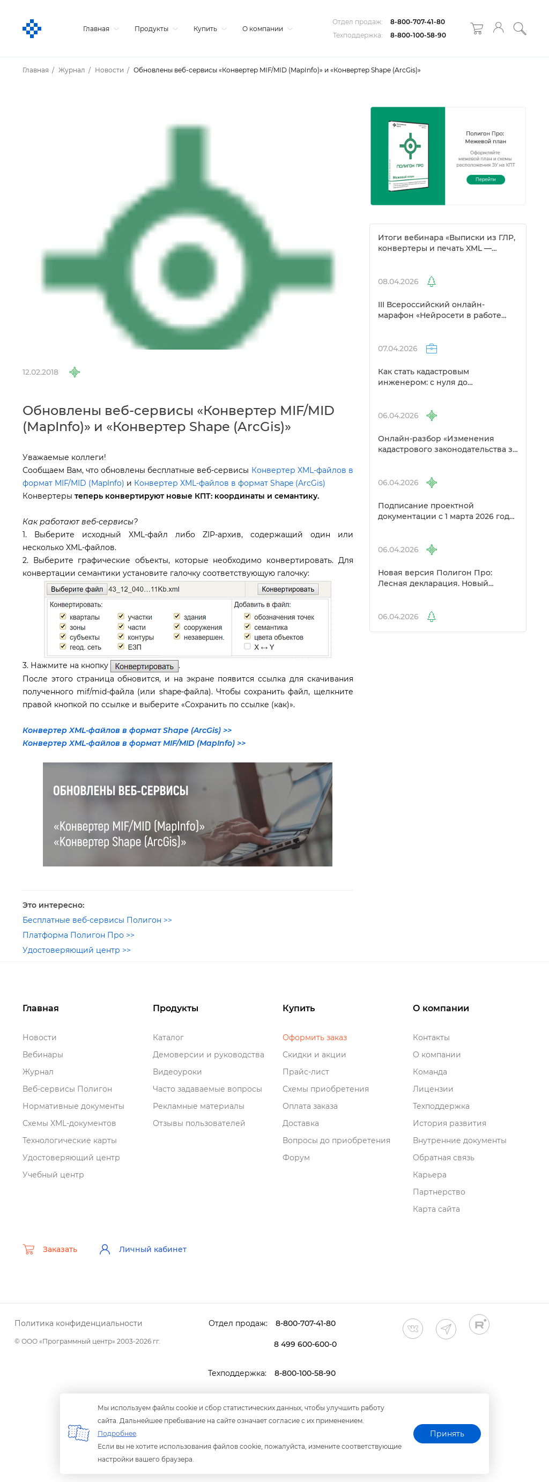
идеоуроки (177, 1072)
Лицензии (433, 1089)
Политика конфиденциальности (78, 1323)
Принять (447, 1434)
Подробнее (117, 1433)
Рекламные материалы (198, 1106)
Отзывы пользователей (199, 1123)
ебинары (43, 1054)
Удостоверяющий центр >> (77, 950)
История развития (449, 1123)
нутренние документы (460, 1140)
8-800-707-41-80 (417, 22)
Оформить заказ (315, 1037)
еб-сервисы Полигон (67, 1089)
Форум (296, 1157)
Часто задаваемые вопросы (207, 1089)
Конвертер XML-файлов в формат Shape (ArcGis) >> (127, 730)
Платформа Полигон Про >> (79, 935)
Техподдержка (441, 1106)
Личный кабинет (143, 1249)
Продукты (155, 29)
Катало (168, 1037)
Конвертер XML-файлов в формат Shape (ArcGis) (229, 483)
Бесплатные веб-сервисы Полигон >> (97, 920)
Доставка (301, 1123)
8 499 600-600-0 (305, 1344)
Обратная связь (443, 1157)
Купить (209, 29)
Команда (430, 1072)
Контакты (431, 1037)
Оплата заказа (310, 1106)
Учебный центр (53, 1175)
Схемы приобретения (326, 1089)
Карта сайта (436, 1209)
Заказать (50, 1249)
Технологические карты (70, 1140)
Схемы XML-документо (69, 1123)
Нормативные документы (73, 1106)
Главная (99, 29)
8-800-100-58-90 (418, 35)
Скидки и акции (314, 1054)
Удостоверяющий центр (71, 1157)
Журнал (38, 1072)
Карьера (430, 1175)
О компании (266, 29)
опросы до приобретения (336, 1140)
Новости (40, 1037)
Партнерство (439, 1192)
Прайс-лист (306, 1072)
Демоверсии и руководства (208, 1054)
